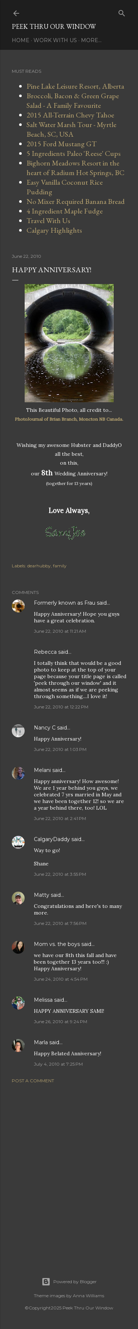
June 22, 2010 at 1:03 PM (60, 749)
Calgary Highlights (54, 230)
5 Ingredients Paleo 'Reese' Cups (73, 153)
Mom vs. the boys (57, 944)
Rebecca (45, 652)
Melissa (43, 1000)
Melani (42, 770)
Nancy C (45, 727)
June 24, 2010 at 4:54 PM (61, 979)
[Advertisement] (69, 1171)
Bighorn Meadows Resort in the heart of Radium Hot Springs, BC (75, 167)
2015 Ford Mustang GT (61, 143)
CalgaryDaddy (52, 839)
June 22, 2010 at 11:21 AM (60, 631)
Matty (41, 895)
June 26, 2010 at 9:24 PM (60, 1021)
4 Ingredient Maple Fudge (64, 211)
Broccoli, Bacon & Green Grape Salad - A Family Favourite (72, 100)
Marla (41, 1042)
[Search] (121, 11)
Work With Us (55, 40)
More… (91, 40)
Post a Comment (33, 1080)
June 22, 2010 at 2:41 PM (60, 818)
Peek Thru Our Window (54, 26)
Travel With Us (48, 220)
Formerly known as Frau (64, 602)
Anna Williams (88, 1295)
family (60, 565)
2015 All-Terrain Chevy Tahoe (70, 115)
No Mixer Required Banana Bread (75, 201)
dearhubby (39, 565)
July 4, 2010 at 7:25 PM (58, 1064)
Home (20, 40)
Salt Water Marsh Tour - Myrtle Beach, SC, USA (71, 129)
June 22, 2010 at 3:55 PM (60, 874)
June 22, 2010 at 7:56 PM (60, 923)
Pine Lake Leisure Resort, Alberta (75, 86)
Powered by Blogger (69, 1281)
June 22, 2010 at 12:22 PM (61, 707)
